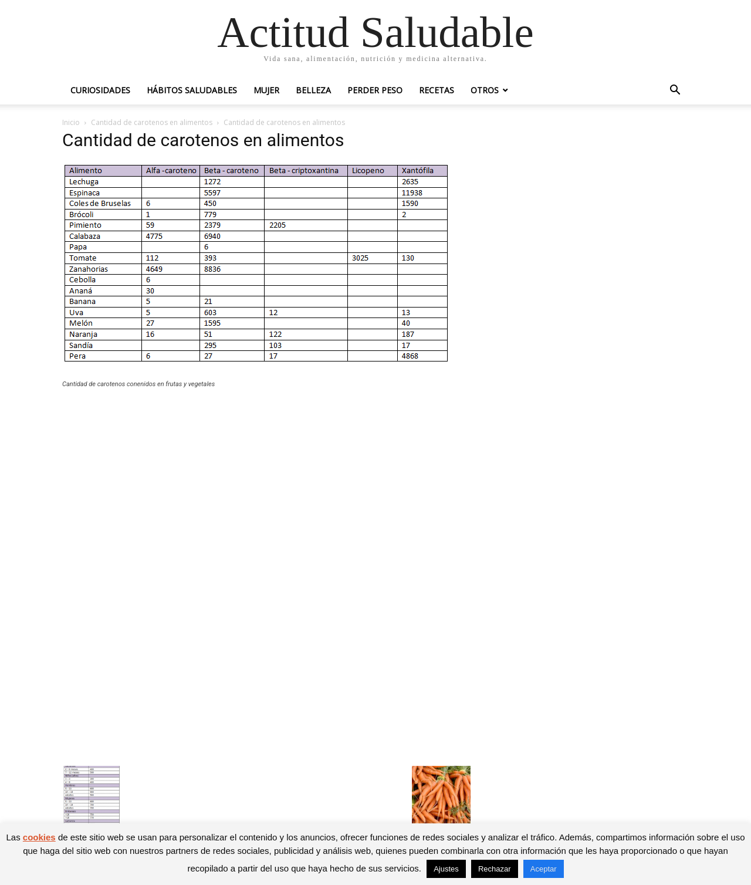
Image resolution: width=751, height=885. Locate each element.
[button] (675, 91)
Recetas (436, 90)
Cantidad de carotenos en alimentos (151, 122)
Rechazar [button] (494, 868)
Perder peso (374, 90)
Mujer (266, 90)
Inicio (71, 122)
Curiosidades (100, 90)
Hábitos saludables (192, 90)
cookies (39, 837)
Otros (485, 90)
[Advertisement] (266, 483)
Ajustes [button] (446, 868)
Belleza (313, 90)
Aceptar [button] (543, 868)
